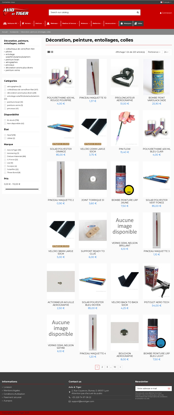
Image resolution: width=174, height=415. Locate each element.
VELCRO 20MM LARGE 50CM (92, 150)
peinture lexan (12, 59)
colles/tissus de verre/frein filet (20, 49)
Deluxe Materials (16, 156)
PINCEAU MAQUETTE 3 (157, 251)
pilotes (9, 51)
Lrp (10, 163)
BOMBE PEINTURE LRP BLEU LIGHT (157, 354)
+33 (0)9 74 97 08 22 (81, 397)
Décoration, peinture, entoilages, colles (16, 42)
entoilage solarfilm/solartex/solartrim (18, 55)
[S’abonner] (169, 388)
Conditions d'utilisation (14, 394)
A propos (8, 401)
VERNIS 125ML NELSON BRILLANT (125, 244)
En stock (13, 120)
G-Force (12, 159)
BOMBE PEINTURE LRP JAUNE (125, 201)
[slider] (5, 189)
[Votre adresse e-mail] (150, 388)
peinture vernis (13, 70)
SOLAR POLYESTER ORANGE (61, 150)
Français (166, 2)
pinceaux (10, 65)
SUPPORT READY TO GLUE (93, 252)
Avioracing (13, 153)
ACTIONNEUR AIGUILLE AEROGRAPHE (61, 303)
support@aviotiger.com (83, 401)
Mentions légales (12, 390)
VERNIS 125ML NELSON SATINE (61, 346)
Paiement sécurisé (12, 397)
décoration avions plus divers (19, 67)
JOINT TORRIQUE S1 (92, 200)
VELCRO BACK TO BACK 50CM (124, 303)
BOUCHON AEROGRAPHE (125, 354)
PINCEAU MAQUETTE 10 (92, 97)
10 (115, 367)
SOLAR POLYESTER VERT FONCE (156, 201)
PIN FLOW (124, 149)
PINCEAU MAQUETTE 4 (93, 353)
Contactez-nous (8, 2)
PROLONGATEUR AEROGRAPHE (125, 99)
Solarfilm (12, 169)
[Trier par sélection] (154, 52)
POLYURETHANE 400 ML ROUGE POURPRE (61, 99)
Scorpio (12, 166)
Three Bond (13, 172)
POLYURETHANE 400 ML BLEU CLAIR (156, 150)
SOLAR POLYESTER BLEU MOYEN (93, 303)
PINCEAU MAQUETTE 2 (61, 200)
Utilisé (11, 138)
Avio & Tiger (14, 150)
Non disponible (15, 123)
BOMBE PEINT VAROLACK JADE (156, 99)
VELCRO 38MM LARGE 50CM (60, 252)
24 (166, 52)
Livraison (8, 387)
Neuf (11, 135)
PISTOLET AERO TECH (156, 302)
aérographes (12, 62)
